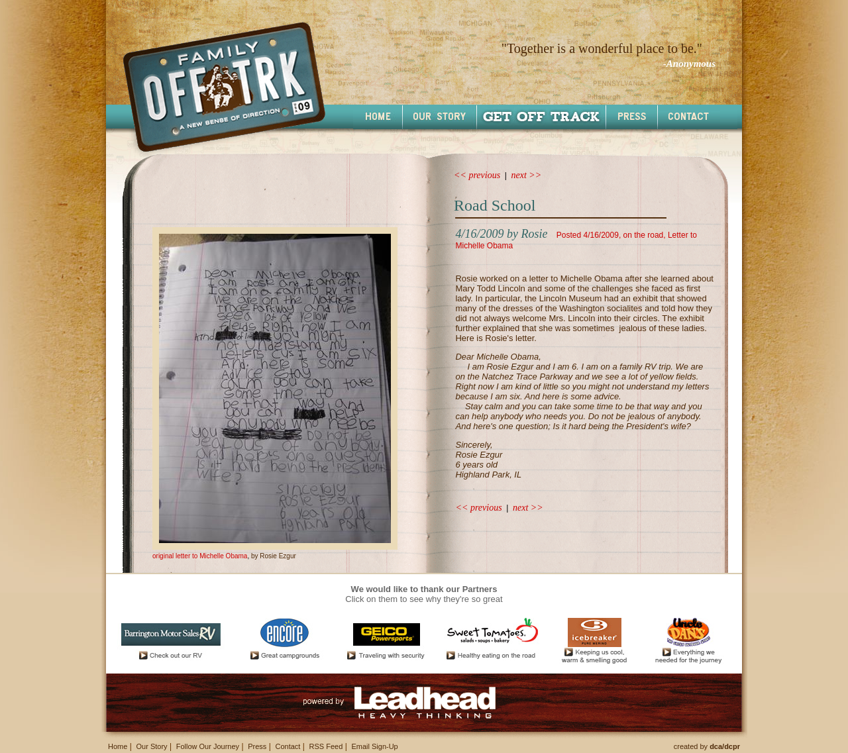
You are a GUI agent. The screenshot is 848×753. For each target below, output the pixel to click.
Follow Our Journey (207, 746)
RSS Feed (326, 746)
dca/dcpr (725, 746)
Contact (287, 746)
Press (257, 746)
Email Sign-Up (374, 746)
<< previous (477, 175)
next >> (526, 175)
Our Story (151, 746)
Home (117, 746)
